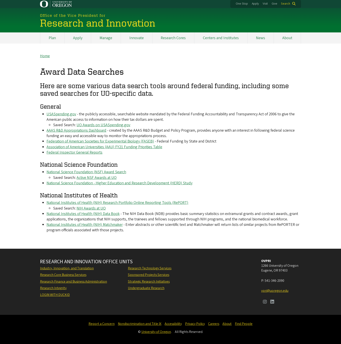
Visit (265, 4)
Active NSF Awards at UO (97, 177)
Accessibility (173, 323)
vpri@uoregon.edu (274, 290)
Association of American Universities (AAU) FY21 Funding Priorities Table (104, 147)
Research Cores (173, 38)
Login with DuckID (55, 294)
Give (274, 4)
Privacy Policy (195, 323)
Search (285, 4)
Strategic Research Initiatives (149, 281)
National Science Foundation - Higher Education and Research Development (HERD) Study (119, 183)
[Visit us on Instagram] (265, 302)
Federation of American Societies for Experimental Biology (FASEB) (100, 141)
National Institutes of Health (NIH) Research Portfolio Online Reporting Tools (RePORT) (117, 203)
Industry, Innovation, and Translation (67, 268)
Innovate (136, 38)
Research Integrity (53, 288)
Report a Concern (102, 323)
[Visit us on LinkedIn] (272, 302)
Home (45, 56)
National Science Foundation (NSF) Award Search (86, 172)
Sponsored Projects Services (148, 274)
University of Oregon (156, 331)
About (287, 38)
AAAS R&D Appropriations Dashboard (76, 130)
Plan (52, 38)
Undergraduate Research (146, 288)
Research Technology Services (149, 268)
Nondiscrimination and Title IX (139, 323)
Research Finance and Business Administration (73, 281)
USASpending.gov (61, 114)
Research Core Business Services (63, 274)
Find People (243, 323)
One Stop (242, 4)
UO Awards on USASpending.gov (103, 125)
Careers (213, 323)
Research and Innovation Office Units (86, 261)
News (260, 38)
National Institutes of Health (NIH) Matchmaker (85, 224)
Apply (255, 4)
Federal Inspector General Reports (74, 152)
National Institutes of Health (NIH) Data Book (83, 213)
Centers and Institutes (221, 38)
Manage (106, 38)
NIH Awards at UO (91, 208)
